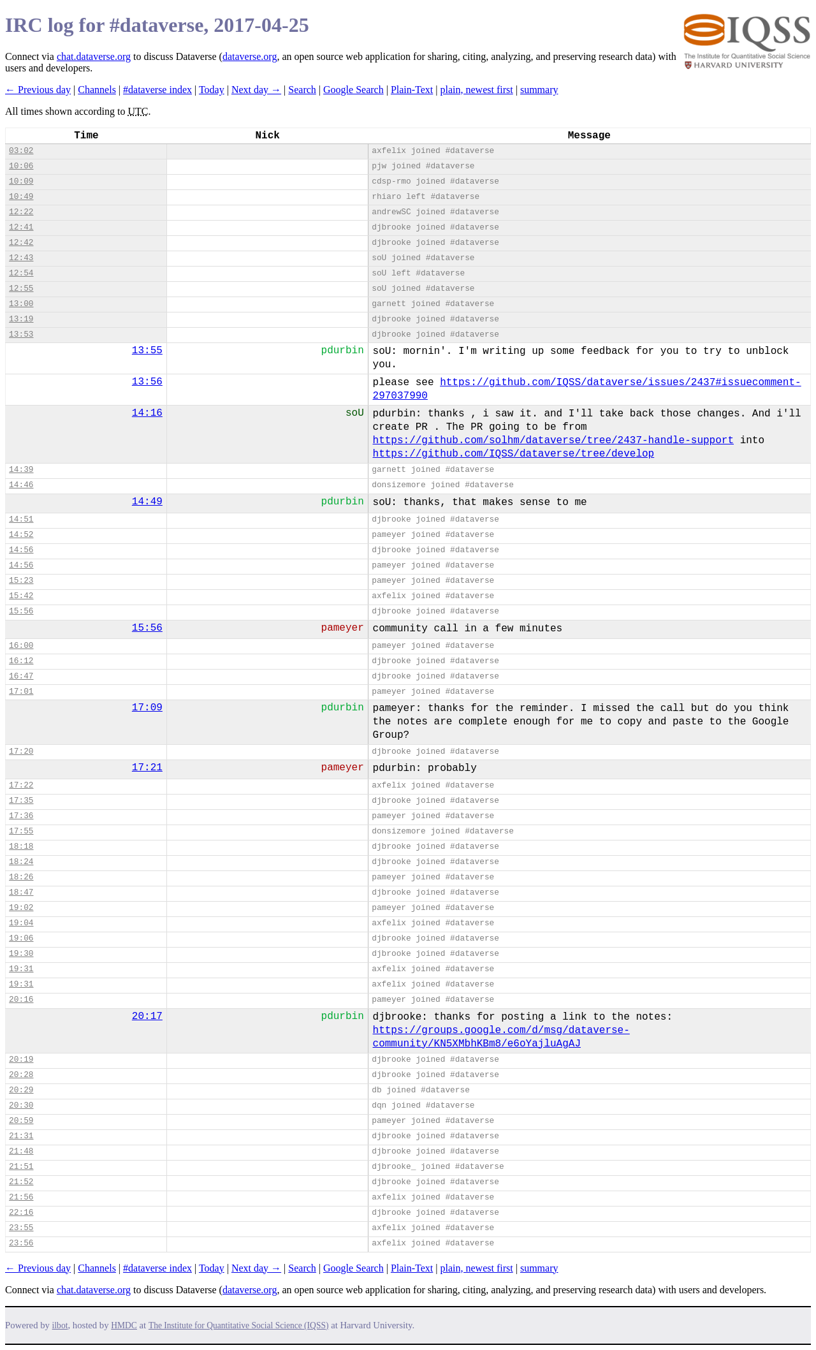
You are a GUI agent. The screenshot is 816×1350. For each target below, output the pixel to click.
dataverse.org (249, 56)
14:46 (21, 485)
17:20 (21, 751)
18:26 (21, 877)
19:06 (21, 938)
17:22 (21, 785)
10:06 (21, 166)
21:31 (21, 1136)
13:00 (21, 304)
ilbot (60, 1325)
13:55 (147, 350)
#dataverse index (157, 89)
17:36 (21, 816)
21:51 (21, 1166)
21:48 (21, 1151)
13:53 (21, 334)
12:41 (21, 227)
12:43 (21, 258)
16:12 (21, 661)
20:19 (21, 1059)
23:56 (21, 1243)
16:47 (21, 676)
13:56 (147, 382)
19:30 (21, 953)
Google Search (353, 89)
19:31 (21, 969)
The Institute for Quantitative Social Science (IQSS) (239, 1325)
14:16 (147, 413)
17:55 (21, 831)
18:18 (21, 846)
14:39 (21, 469)
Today (211, 89)
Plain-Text (412, 89)
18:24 (21, 862)
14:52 (21, 534)
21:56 (21, 1197)
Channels (97, 89)
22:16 (21, 1212)
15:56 (21, 611)
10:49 (21, 197)
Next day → (256, 89)
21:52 (21, 1182)
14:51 (21, 519)
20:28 (21, 1075)
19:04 (21, 923)
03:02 (21, 151)
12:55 (21, 288)
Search (302, 89)
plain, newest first (477, 89)
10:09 (21, 181)
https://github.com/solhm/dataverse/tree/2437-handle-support (553, 440)
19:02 (21, 908)
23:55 (21, 1228)
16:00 (21, 645)
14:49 (147, 502)
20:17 (147, 1016)
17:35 (21, 800)
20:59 (21, 1121)
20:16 (21, 999)
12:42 (21, 242)
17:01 (21, 691)
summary (539, 89)
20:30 (21, 1105)
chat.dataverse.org (94, 56)
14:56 (21, 550)
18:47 (21, 892)
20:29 (21, 1090)
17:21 (147, 768)
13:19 (21, 319)
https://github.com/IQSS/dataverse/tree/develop (514, 454)
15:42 (21, 596)
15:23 (21, 580)
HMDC (124, 1325)
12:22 (21, 212)
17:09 (147, 708)
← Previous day (38, 89)
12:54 (21, 273)
